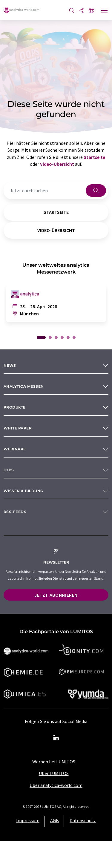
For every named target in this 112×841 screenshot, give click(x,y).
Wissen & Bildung (23, 491)
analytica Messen (24, 386)
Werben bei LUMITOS (53, 762)
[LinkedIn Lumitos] (56, 738)
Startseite (94, 157)
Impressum (27, 820)
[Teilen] (81, 10)
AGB (54, 820)
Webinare (15, 449)
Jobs (9, 470)
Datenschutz (83, 820)
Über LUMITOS (54, 773)
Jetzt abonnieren (56, 595)
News (10, 365)
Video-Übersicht (57, 164)
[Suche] (71, 10)
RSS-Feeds (15, 511)
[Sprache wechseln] (91, 10)
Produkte (15, 407)
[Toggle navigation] (104, 11)
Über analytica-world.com (56, 785)
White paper (18, 428)
